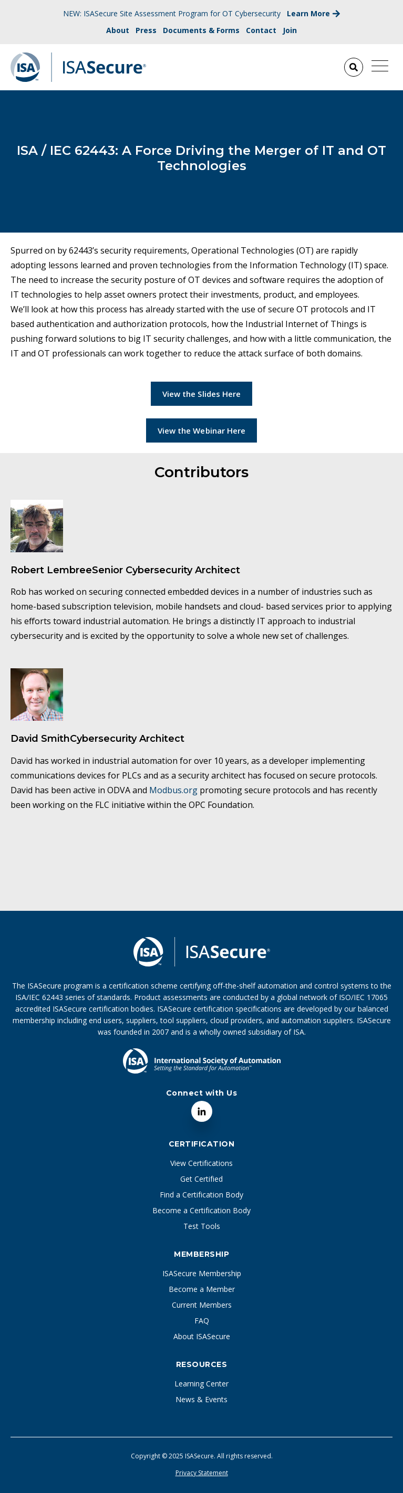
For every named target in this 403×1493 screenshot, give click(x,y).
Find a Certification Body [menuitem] (201, 1195)
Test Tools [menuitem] (201, 1226)
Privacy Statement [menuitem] (201, 1473)
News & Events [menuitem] (201, 1399)
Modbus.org (173, 790)
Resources (202, 1364)
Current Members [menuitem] (202, 1305)
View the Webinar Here (201, 430)
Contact (261, 30)
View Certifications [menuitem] (201, 1163)
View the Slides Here (201, 393)
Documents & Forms (201, 30)
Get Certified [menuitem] (201, 1179)
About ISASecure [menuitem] (201, 1336)
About (117, 30)
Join (290, 30)
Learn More (313, 13)
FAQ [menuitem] (201, 1321)
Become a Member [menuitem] (202, 1289)
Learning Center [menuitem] (201, 1384)
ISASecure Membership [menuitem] (201, 1273)
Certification (202, 1144)
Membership (201, 1254)
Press (146, 30)
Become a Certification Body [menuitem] (201, 1210)
